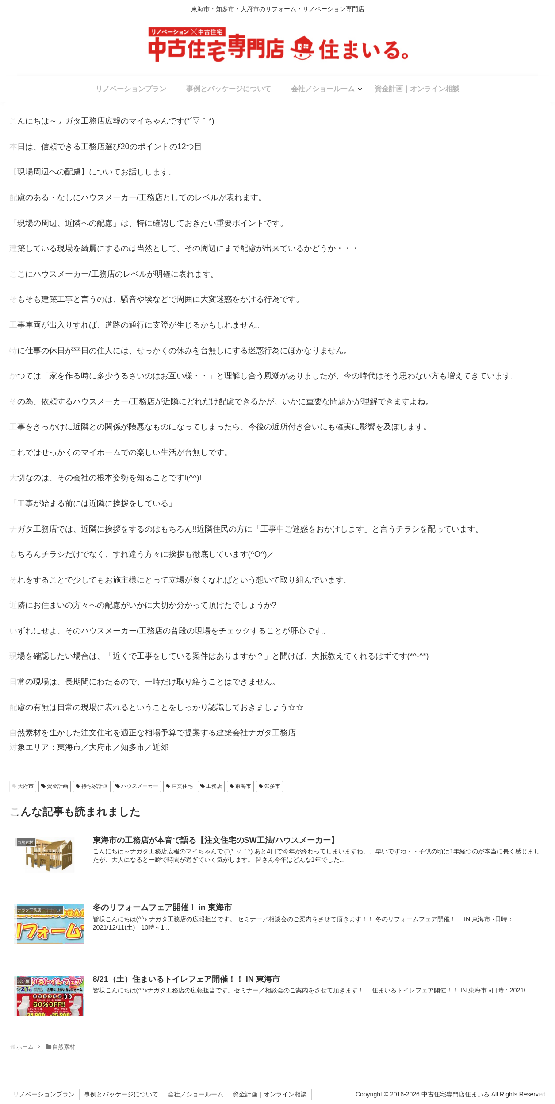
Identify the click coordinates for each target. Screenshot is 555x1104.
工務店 (214, 786)
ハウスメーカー (139, 786)
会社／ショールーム (195, 1094)
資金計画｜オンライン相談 (270, 1094)
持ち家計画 (94, 786)
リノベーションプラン (44, 1094)
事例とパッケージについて (121, 1094)
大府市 (26, 786)
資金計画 (57, 786)
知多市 (272, 786)
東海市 (243, 786)
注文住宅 (182, 786)
